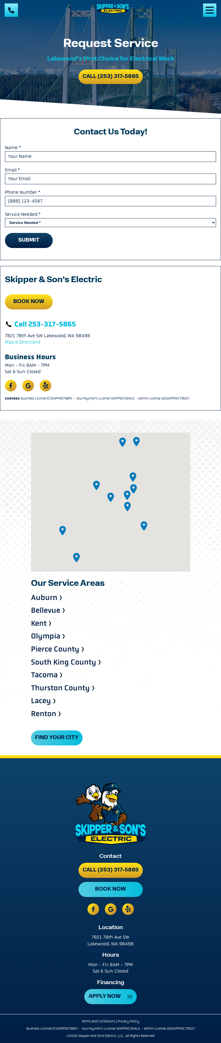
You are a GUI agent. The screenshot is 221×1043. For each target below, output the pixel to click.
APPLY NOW (105, 996)
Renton (43, 714)
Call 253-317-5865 (40, 324)
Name (13, 147)
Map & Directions (22, 342)
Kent (39, 623)
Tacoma (44, 675)
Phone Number (22, 192)
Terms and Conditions (98, 1021)
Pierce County (55, 649)
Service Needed (23, 214)
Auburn (44, 598)
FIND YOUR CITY (56, 738)
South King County (63, 662)
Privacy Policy (128, 1021)
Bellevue (45, 610)
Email (12, 170)
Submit (28, 240)
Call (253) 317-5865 (111, 76)
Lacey (41, 701)
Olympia (45, 636)
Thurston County (60, 688)
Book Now (28, 301)
